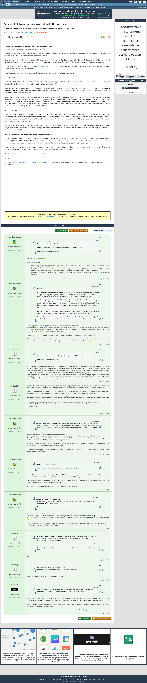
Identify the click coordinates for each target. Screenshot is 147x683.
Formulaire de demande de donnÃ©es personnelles (26, 164)
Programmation (72, 5)
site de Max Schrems (40, 155)
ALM (40, 5)
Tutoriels (36, 2)
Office (86, 5)
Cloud (31, 5)
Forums (27, 2)
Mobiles (92, 5)
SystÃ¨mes (100, 5)
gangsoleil (15, 589)
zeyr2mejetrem (15, 241)
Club (96, 2)
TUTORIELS (35, 7)
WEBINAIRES (48, 7)
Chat (56, 2)
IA (35, 5)
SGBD (81, 5)
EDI (65, 5)
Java (52, 5)
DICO (97, 7)
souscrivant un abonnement (45, 218)
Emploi (74, 2)
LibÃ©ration (15, 155)
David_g (14, 568)
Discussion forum (130, 88)
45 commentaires (41, 34)
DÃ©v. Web (58, 5)
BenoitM (14, 537)
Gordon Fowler (28, 34)
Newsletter (65, 2)
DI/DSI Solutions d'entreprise (19, 5)
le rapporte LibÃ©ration (47, 68)
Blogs (49, 2)
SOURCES (79, 7)
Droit (90, 2)
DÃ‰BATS (87, 7)
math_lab (14, 353)
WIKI (92, 7)
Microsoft (46, 5)
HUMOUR (103, 7)
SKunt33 (14, 390)
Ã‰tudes (82, 2)
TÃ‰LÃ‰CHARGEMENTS (67, 7)
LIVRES (56, 7)
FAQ (43, 2)
